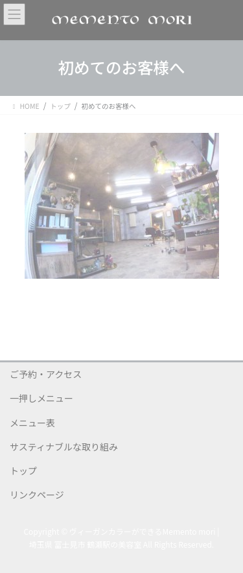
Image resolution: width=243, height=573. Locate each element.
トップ (23, 470)
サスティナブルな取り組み (64, 446)
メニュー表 (32, 422)
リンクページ (37, 494)
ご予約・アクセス (46, 374)
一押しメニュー (41, 398)
